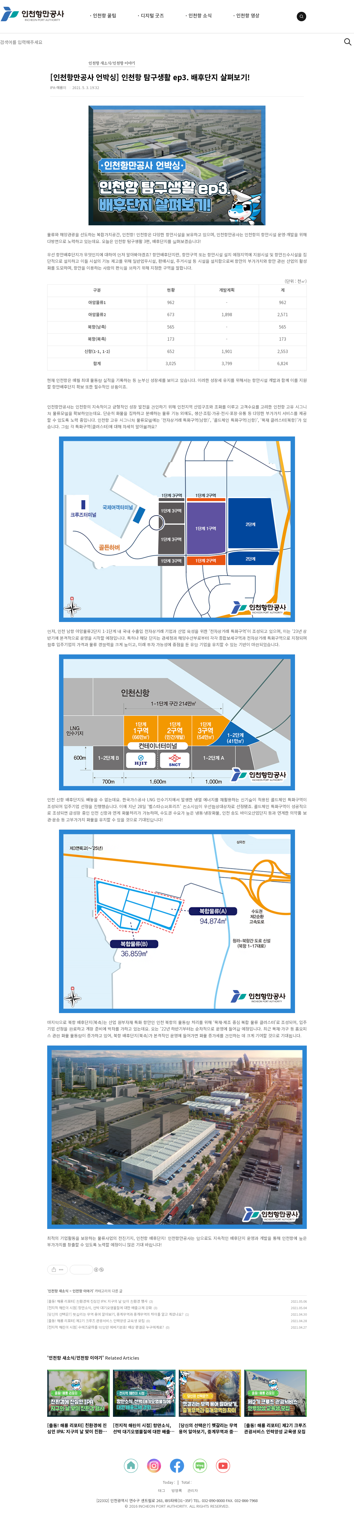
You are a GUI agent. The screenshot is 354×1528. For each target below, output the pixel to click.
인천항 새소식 (58, 1290)
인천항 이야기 (83, 1290)
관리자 (192, 1490)
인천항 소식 (200, 15)
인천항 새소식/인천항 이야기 (111, 63)
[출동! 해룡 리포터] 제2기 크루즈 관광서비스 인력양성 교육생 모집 (96, 1320)
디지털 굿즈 (152, 15)
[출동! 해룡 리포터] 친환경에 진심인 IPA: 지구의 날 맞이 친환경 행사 (97, 1301)
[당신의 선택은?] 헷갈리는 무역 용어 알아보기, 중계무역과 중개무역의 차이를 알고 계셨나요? (115, 1314)
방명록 (176, 1490)
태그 (161, 1490)
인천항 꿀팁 (104, 15)
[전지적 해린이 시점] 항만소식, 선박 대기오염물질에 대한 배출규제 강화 (99, 1307)
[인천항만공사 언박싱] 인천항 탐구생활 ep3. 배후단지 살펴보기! (150, 77)
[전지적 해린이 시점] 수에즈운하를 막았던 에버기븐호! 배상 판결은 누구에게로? (105, 1327)
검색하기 (348, 42)
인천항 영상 (248, 15)
